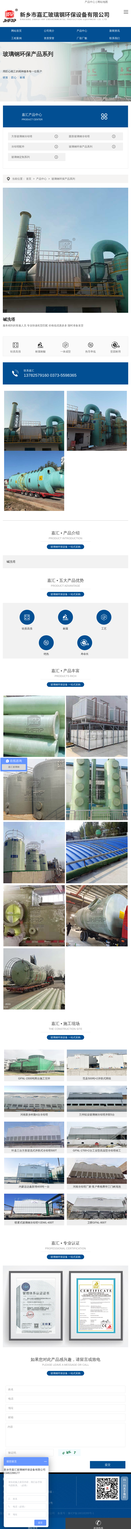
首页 (28, 178)
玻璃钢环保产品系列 (80, 146)
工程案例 (16, 38)
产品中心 (90, 1)
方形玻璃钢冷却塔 (21, 136)
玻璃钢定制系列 (20, 156)
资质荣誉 (49, 38)
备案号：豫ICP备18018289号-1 (75, 1513)
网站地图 (102, 1)
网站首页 (16, 30)
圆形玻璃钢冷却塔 (79, 136)
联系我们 (114, 38)
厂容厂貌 (82, 38)
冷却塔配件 (17, 146)
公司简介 (49, 30)
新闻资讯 (114, 30)
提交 (107, 1464)
